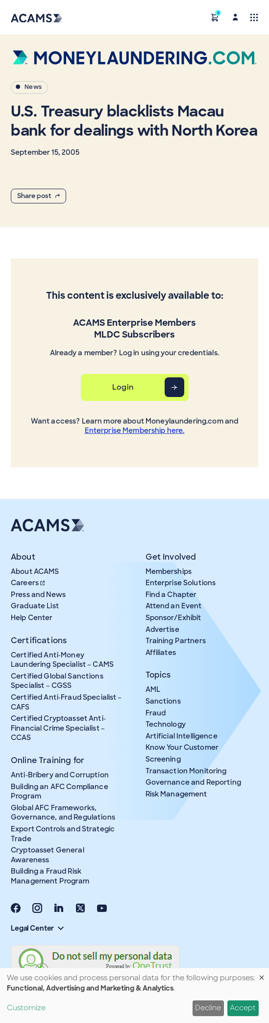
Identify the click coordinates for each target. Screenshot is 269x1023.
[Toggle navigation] (254, 17)
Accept (243, 1007)
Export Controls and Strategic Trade (63, 833)
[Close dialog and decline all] (261, 974)
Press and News (38, 594)
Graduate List (35, 605)
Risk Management (176, 794)
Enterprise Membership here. (135, 430)
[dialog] (134, 995)
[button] (215, 17)
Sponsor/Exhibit (173, 617)
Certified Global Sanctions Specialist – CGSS (57, 681)
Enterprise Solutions (181, 582)
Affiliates (161, 652)
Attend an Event (174, 605)
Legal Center (37, 928)
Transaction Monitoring (186, 771)
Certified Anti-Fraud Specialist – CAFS (66, 702)
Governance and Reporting (193, 782)
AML (153, 689)
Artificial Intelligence (182, 736)
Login (122, 387)
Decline (208, 1007)
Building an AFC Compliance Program (59, 791)
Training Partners (176, 640)
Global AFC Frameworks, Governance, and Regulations (63, 812)
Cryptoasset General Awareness (47, 855)
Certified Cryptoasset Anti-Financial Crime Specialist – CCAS (58, 728)
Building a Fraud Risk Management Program (50, 876)
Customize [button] (26, 1007)
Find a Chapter (171, 594)
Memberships (169, 571)
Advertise (162, 629)
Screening (163, 759)
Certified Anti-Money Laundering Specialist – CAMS (62, 660)
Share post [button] (38, 196)
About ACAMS (35, 571)
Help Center (32, 617)
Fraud (156, 713)
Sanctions (163, 701)
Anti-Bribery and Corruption (60, 774)
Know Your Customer (182, 747)
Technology (166, 724)
